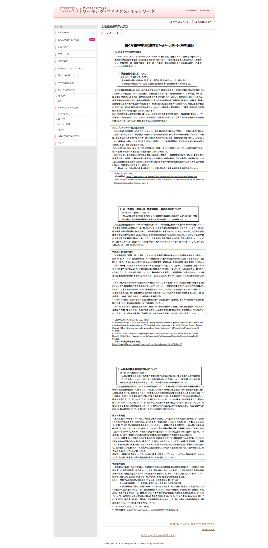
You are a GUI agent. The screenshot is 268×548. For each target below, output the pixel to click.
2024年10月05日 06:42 (181, 524)
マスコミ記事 (64, 124)
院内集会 (145, 535)
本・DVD (62, 119)
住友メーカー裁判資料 (68, 136)
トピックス (63, 47)
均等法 (61, 129)
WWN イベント (65, 54)
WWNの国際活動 (66, 83)
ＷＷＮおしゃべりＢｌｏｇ (70, 68)
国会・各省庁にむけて (68, 75)
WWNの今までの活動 (68, 107)
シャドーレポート (113, 33)
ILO (59, 101)
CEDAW (62, 96)
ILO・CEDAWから (66, 90)
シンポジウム (64, 114)
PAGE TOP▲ (208, 529)
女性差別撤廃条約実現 (68, 39)
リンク (61, 143)
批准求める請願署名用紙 (163, 535)
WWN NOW (63, 32)
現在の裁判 (63, 61)
